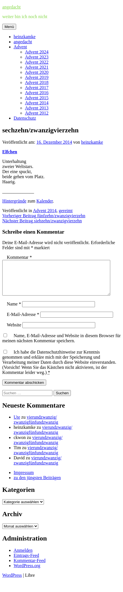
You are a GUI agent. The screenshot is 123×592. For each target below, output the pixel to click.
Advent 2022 (36, 62)
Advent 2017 (36, 87)
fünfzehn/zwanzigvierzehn (43, 215)
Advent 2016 (36, 92)
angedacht (11, 7)
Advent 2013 (36, 108)
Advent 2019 (36, 77)
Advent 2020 (36, 72)
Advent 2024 (36, 51)
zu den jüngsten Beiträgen (37, 484)
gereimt (66, 210)
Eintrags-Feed (26, 562)
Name (14, 310)
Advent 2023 (36, 57)
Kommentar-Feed (30, 567)
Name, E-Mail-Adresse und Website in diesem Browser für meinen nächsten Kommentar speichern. (61, 345)
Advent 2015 (36, 97)
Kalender (45, 201)
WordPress (12, 582)
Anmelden (23, 557)
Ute (17, 423)
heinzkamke (24, 36)
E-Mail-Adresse (23, 321)
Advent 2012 (36, 113)
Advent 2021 (36, 67)
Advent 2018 (36, 82)
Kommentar (19, 257)
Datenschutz (25, 118)
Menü (9, 27)
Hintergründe (14, 201)
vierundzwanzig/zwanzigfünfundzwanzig (36, 426)
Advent (20, 46)
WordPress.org (27, 572)
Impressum (24, 479)
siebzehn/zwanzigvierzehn (42, 220)
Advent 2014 (36, 102)
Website (14, 331)
